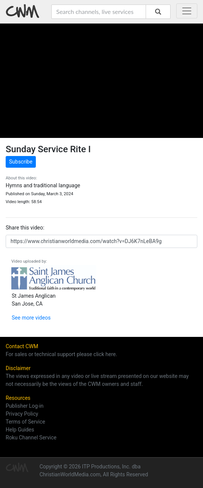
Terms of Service (25, 422)
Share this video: (25, 228)
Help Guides (20, 430)
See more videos (31, 318)
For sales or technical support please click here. (61, 354)
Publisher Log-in (24, 406)
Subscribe (20, 162)
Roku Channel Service (31, 437)
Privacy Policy (22, 414)
